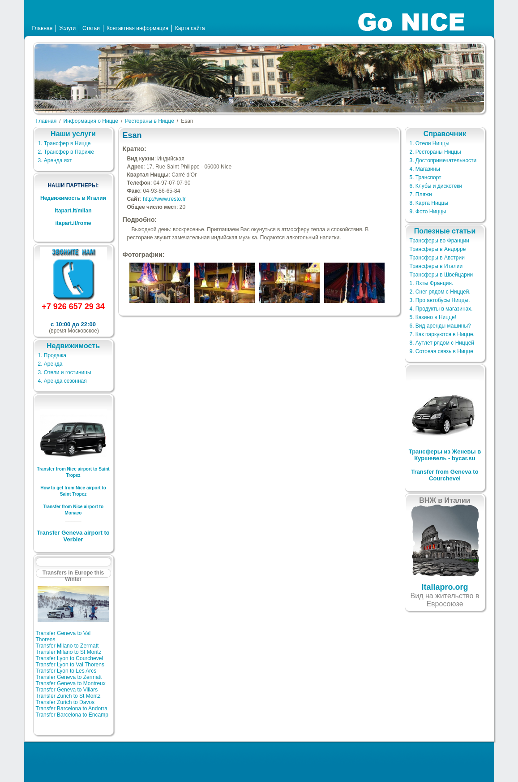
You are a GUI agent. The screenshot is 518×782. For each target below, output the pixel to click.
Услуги (67, 28)
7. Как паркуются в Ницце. (442, 334)
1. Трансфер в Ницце (64, 143)
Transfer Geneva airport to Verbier (73, 536)
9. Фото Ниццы (428, 211)
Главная (42, 28)
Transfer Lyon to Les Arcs (66, 671)
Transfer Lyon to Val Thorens (70, 664)
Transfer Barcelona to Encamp (72, 715)
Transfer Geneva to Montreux (71, 683)
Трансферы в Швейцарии (441, 275)
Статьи (91, 28)
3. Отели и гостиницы (64, 372)
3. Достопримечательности (443, 160)
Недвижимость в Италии (73, 198)
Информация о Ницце (91, 121)
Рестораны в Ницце (149, 121)
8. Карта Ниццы (429, 203)
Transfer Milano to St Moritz (69, 652)
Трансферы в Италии (436, 266)
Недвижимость (73, 346)
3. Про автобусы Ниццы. (440, 300)
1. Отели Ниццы (430, 143)
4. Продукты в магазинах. (441, 309)
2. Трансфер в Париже (66, 152)
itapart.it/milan (73, 210)
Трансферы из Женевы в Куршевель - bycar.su (445, 455)
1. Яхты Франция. (432, 283)
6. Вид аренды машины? (440, 326)
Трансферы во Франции (439, 241)
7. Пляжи (421, 194)
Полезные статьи (445, 231)
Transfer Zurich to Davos (65, 702)
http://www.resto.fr (164, 199)
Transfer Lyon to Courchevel (69, 658)
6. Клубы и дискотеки (436, 186)
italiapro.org (444, 587)
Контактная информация (137, 28)
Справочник (445, 134)
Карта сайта (190, 28)
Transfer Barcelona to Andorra (71, 708)
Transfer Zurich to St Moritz (68, 696)
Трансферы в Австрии (437, 258)
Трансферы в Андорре (438, 249)
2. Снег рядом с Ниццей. (440, 292)
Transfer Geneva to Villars (67, 690)
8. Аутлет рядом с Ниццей (442, 343)
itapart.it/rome (73, 223)
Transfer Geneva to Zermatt (69, 677)
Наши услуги (73, 134)
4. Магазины (425, 169)
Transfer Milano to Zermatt (67, 646)
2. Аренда (50, 364)
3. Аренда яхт (55, 160)
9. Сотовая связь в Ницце (441, 351)
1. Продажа (52, 355)
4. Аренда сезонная (62, 381)
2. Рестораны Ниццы (435, 152)
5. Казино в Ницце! (433, 317)
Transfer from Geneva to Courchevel (444, 475)
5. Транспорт (425, 177)
